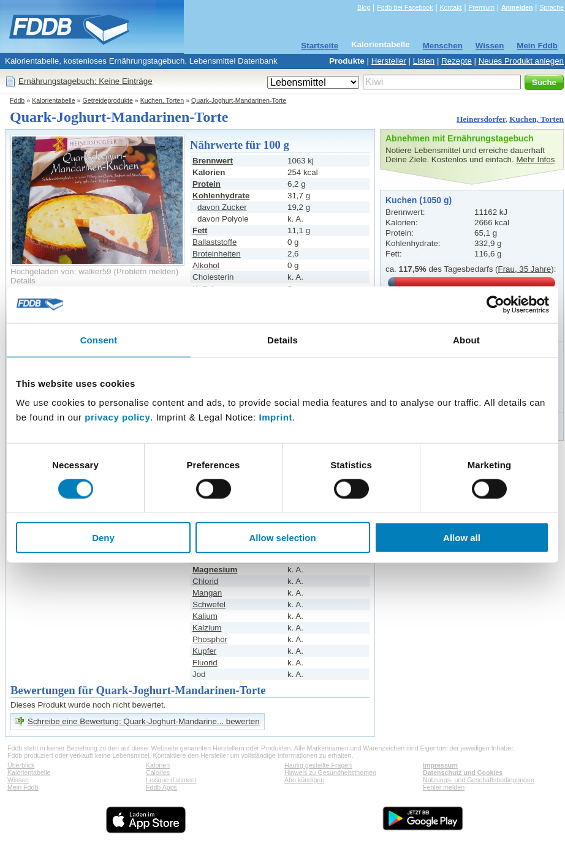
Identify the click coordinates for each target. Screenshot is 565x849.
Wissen (490, 45)
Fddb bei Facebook (405, 7)
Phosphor (209, 639)
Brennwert (212, 160)
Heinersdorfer (481, 119)
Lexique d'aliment (171, 780)
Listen (424, 60)
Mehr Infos (535, 159)
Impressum (440, 765)
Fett (199, 230)
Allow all (461, 538)
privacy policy (117, 417)
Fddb (17, 100)
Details (23, 280)
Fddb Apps (161, 787)
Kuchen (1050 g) (418, 200)
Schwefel (209, 604)
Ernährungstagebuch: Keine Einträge (85, 81)
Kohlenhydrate (220, 195)
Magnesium (214, 569)
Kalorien (158, 765)
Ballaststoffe (214, 242)
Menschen (443, 45)
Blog (363, 7)
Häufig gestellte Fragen (318, 765)
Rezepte (456, 60)
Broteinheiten (216, 253)
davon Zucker (222, 207)
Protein (206, 184)
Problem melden (146, 271)
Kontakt (450, 7)
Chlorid (205, 581)
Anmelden (517, 7)
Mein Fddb (537, 45)
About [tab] (466, 339)
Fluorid (205, 662)
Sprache (551, 7)
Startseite (319, 45)
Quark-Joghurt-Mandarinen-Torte (238, 100)
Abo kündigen (304, 780)
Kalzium (206, 627)
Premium (481, 7)
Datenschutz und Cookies (462, 772)
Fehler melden (444, 787)
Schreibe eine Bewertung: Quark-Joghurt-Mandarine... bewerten (144, 721)
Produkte (347, 60)
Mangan (207, 592)
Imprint (275, 417)
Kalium (205, 616)
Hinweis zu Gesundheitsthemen (330, 772)
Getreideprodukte (108, 100)
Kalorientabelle (380, 44)
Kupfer (204, 651)
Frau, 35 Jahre (525, 269)
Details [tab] (282, 339)
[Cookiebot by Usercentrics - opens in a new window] (495, 304)
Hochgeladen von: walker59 (61, 271)
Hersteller (388, 60)
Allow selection (282, 538)
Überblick (20, 765)
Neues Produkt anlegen (521, 60)
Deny (103, 538)
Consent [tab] (99, 339)
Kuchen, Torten (162, 100)
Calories (158, 772)
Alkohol (205, 265)
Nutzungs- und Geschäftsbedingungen (478, 780)
